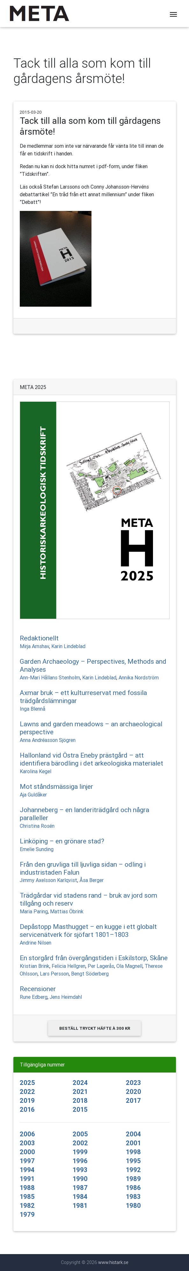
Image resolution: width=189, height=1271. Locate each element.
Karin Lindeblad (68, 646)
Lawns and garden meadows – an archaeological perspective (91, 728)
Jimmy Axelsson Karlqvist (48, 880)
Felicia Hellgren (68, 966)
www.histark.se (113, 1262)
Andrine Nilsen (35, 942)
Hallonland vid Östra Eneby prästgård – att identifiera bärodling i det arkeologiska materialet (91, 759)
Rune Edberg (33, 997)
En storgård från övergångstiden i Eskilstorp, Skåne (94, 958)
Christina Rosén (37, 826)
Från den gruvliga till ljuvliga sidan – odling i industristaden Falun (83, 868)
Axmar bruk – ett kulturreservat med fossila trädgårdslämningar (83, 697)
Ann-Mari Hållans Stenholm (50, 677)
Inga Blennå (32, 709)
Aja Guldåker (33, 794)
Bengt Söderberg (90, 973)
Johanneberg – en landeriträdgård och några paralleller (84, 814)
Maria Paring (34, 911)
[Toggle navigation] (173, 14)
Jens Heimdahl (66, 997)
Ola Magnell (129, 966)
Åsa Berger (91, 880)
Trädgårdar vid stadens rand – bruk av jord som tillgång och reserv (88, 899)
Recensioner (38, 989)
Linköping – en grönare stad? (62, 841)
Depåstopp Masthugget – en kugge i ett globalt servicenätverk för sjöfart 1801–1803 (88, 931)
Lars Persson (54, 973)
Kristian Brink (34, 966)
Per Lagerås (101, 966)
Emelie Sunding (37, 849)
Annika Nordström (139, 677)
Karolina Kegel (35, 771)
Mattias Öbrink (67, 911)
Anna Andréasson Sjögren (48, 740)
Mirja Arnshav (34, 646)
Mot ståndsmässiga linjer (56, 786)
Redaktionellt (39, 638)
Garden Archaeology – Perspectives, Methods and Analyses (93, 665)
